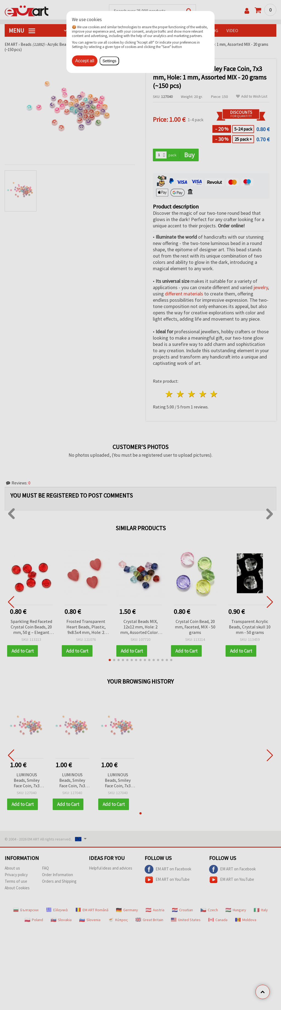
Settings (109, 61)
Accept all (84, 60)
